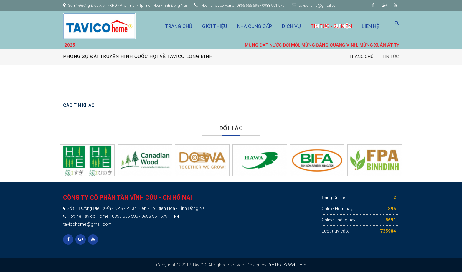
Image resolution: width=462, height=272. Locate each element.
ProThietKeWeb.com (287, 265)
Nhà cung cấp (254, 26)
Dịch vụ (291, 26)
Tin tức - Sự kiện (331, 26)
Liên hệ (370, 26)
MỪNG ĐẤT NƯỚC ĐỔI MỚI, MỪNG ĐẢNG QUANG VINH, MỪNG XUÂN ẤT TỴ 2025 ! (334, 45)
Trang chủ (178, 26)
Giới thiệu (214, 26)
